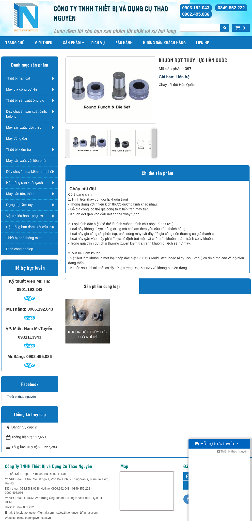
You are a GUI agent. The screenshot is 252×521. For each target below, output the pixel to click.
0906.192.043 (195, 7)
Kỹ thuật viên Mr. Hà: (29, 281)
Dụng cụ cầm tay (19, 205)
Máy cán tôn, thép (19, 194)
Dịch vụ (98, 42)
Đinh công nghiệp (19, 249)
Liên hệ (202, 42)
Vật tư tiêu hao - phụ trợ (24, 216)
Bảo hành (124, 42)
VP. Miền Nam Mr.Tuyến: (30, 328)
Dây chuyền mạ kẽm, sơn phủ (29, 172)
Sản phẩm (72, 42)
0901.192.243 (30, 289)
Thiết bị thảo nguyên (21, 396)
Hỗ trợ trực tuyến (216, 516)
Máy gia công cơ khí (21, 89)
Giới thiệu (43, 42)
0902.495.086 (195, 14)
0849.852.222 (231, 7)
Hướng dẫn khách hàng (164, 42)
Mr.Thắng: (16, 309)
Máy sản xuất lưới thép (23, 127)
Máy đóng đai (16, 138)
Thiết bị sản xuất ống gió (25, 100)
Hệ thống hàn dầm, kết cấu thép (30, 227)
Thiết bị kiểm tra (18, 149)
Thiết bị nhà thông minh (24, 238)
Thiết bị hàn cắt (18, 78)
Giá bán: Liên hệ (174, 77)
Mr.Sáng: (16, 356)
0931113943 (29, 337)
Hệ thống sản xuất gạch (24, 183)
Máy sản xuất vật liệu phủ (26, 161)
